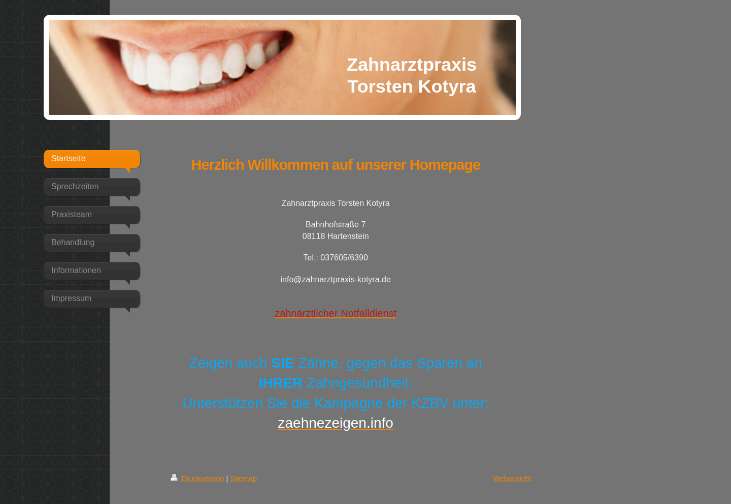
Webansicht (512, 479)
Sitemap (243, 479)
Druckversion (198, 479)
